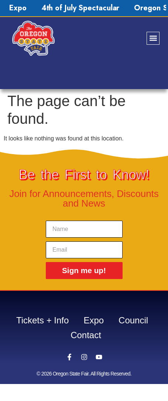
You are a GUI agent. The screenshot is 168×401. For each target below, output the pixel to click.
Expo (18, 8)
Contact (86, 335)
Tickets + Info (42, 320)
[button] (153, 38)
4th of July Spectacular (80, 8)
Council (133, 320)
